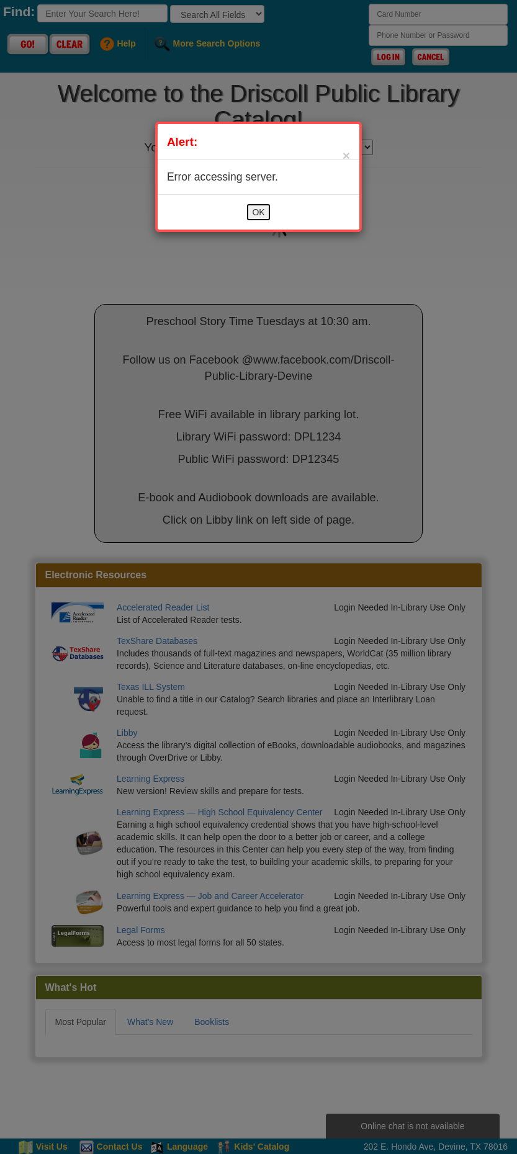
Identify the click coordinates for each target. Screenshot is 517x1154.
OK (258, 212)
